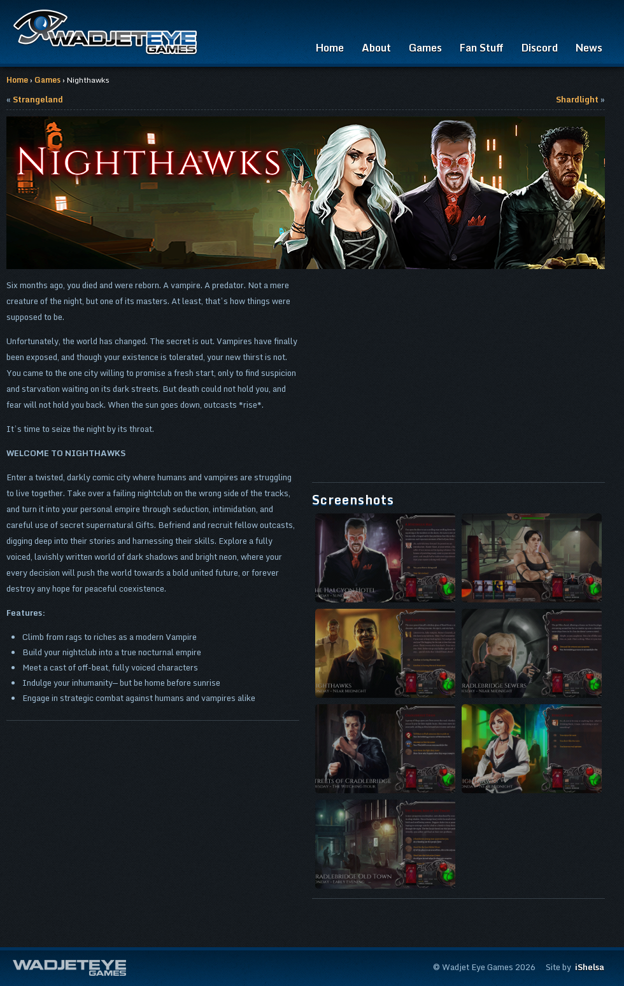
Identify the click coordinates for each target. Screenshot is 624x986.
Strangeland (38, 99)
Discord (539, 47)
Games (425, 47)
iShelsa (589, 967)
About (376, 47)
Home (330, 47)
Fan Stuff (482, 47)
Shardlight (577, 99)
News (589, 47)
